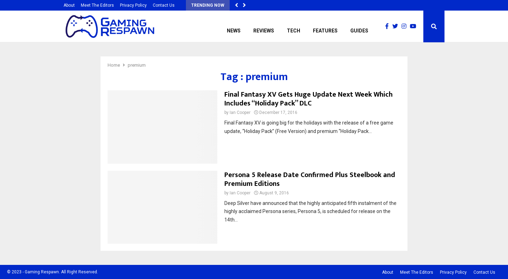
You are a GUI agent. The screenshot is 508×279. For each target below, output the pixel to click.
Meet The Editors (97, 5)
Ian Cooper (240, 112)
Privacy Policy (133, 5)
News (234, 31)
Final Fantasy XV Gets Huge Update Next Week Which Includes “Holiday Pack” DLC (308, 99)
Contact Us (164, 5)
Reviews (263, 31)
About (69, 5)
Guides (359, 31)
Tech (293, 31)
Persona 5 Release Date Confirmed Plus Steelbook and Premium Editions (309, 179)
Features (325, 31)
